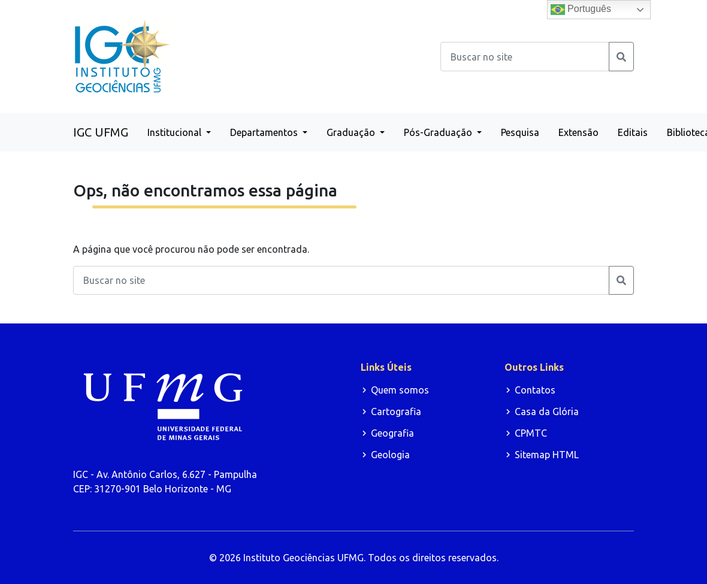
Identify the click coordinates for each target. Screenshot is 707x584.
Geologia (390, 454)
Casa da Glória (547, 411)
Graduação (352, 132)
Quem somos (400, 390)
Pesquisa (520, 132)
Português (581, 9)
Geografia (392, 433)
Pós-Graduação (439, 132)
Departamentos (265, 132)
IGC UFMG (100, 132)
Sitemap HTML (547, 454)
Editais (633, 132)
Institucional (175, 132)
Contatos (535, 390)
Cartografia (396, 411)
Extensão (578, 132)
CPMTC (531, 433)
